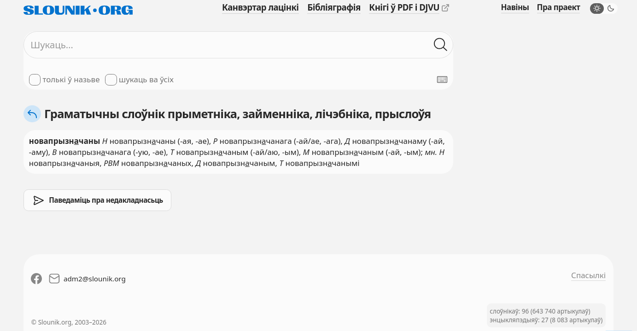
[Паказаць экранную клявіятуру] (442, 79)
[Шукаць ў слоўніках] (440, 44)
